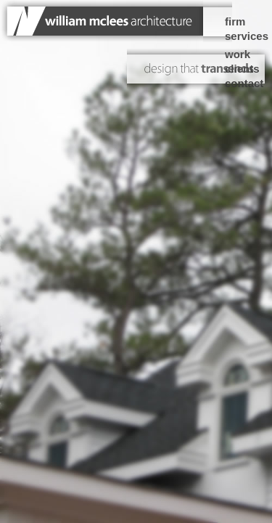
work (237, 54)
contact (244, 83)
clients (242, 68)
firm (235, 21)
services (246, 36)
